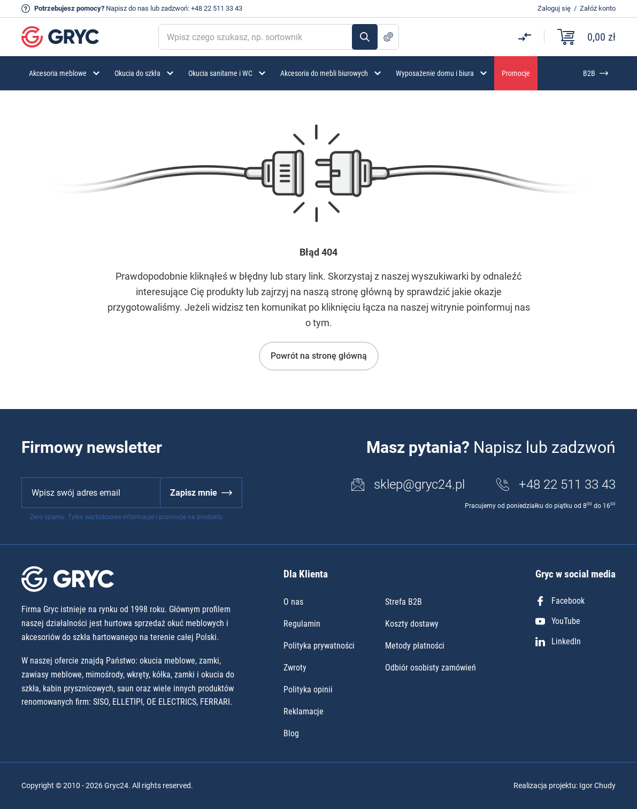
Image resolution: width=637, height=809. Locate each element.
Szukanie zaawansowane (388, 37)
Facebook (560, 601)
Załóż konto (598, 8)
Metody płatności (414, 646)
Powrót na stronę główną (319, 356)
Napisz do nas (127, 8)
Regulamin (301, 624)
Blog (291, 733)
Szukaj (365, 37)
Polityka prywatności (319, 646)
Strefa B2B (403, 602)
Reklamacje (303, 711)
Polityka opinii (308, 689)
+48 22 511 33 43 (216, 8)
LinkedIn (558, 641)
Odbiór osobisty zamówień (430, 667)
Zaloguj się (554, 8)
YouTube (557, 621)
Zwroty (294, 667)
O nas (293, 602)
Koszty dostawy (412, 624)
